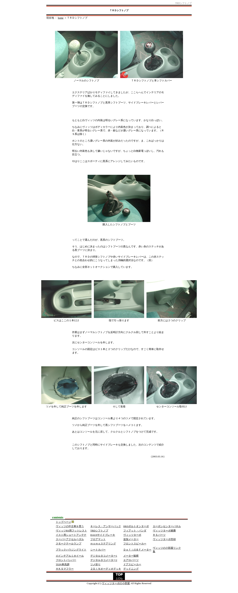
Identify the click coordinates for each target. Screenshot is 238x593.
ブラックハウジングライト (71, 549)
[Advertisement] (119, 490)
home (61, 17)
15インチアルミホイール (70, 555)
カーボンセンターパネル (167, 526)
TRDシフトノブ (99, 530)
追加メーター (131, 539)
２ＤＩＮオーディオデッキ (105, 568)
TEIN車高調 (62, 564)
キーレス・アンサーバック (105, 526)
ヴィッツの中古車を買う (70, 526)
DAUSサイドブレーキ (102, 534)
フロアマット (98, 539)
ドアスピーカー (132, 564)
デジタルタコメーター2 (103, 560)
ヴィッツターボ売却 (164, 539)
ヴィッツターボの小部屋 (116, 583)
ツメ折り (95, 564)
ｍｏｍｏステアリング (103, 543)
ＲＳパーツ (159, 534)
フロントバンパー (66, 560)
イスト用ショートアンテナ (71, 534)
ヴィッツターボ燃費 (164, 530)
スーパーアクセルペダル (70, 539)
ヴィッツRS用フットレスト (71, 530)
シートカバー (98, 549)
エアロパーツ (131, 560)
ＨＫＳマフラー (65, 568)
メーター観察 (131, 555)
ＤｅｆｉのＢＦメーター (137, 549)
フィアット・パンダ (134, 530)
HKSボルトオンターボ (136, 526)
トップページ (63, 521)
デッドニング (131, 568)
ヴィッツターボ (132, 534)
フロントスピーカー (134, 543)
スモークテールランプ (68, 543)
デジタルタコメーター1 (103, 555)
